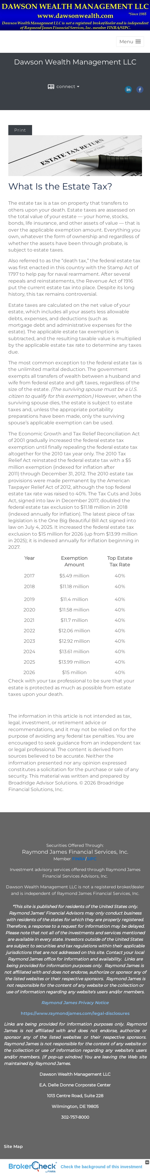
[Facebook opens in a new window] (139, 91)
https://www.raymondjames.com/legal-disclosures (75, 1013)
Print (20, 130)
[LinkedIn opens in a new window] (128, 91)
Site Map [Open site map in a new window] (13, 1146)
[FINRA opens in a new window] (78, 858)
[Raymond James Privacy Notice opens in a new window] (75, 1002)
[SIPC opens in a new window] (92, 858)
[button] (130, 41)
